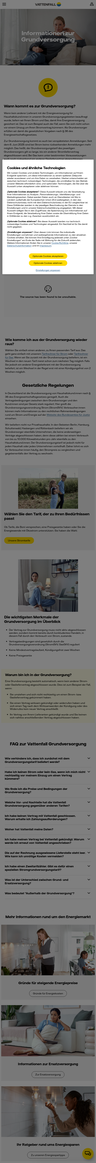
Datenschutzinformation (19, 245)
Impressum (45, 245)
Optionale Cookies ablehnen (48, 263)
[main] (48, 217)
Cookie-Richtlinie (60, 242)
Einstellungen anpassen (48, 270)
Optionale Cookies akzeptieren (48, 256)
